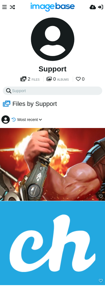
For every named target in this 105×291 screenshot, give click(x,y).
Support (53, 69)
